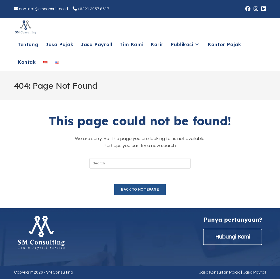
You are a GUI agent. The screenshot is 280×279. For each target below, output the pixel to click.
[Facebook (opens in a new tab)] (248, 9)
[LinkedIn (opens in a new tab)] (263, 9)
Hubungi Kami (232, 237)
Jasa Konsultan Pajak (219, 272)
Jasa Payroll (254, 272)
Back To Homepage (140, 189)
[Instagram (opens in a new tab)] (256, 9)
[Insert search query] (140, 163)
